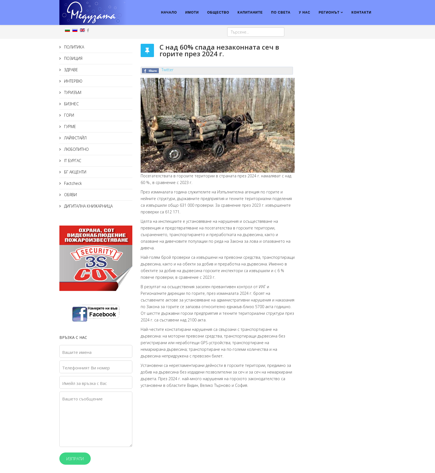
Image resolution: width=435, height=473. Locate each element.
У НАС (304, 12)
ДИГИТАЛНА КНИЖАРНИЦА (88, 206)
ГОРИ (68, 115)
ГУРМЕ (69, 126)
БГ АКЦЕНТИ (74, 172)
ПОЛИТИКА (73, 47)
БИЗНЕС (71, 103)
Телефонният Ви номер (86, 367)
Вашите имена (77, 352)
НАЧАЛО (169, 12)
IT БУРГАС (72, 160)
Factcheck (72, 183)
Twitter (167, 69)
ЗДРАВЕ (70, 69)
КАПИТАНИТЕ (250, 12)
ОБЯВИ (70, 194)
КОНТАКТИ (361, 12)
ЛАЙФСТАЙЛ (75, 137)
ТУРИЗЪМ (72, 92)
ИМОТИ (192, 12)
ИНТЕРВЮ (72, 81)
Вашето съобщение (82, 399)
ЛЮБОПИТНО (76, 149)
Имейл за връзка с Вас (84, 383)
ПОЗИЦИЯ (72, 58)
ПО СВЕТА (280, 12)
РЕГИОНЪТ (329, 12)
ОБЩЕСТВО (218, 12)
